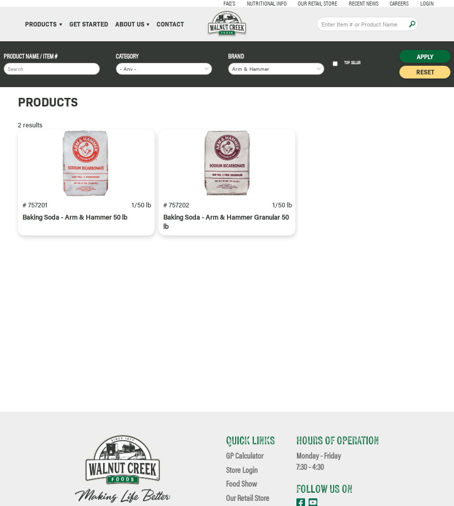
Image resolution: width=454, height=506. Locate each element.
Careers (372, 3)
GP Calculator (244, 456)
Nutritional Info (240, 3)
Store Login (242, 470)
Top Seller (347, 64)
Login (400, 3)
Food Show (241, 484)
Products (43, 24)
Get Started (88, 24)
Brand (236, 57)
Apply (412, 24)
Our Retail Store (291, 3)
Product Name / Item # (31, 57)
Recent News (337, 3)
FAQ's (203, 3)
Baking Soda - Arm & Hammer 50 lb (74, 225)
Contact (170, 24)
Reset (425, 72)
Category (127, 57)
